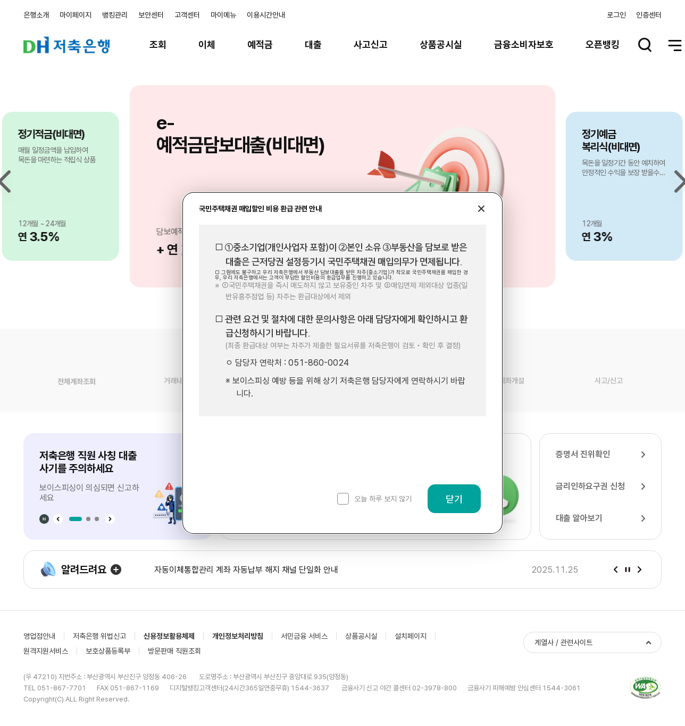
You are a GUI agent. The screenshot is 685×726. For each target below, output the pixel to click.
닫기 (454, 499)
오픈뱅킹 (603, 44)
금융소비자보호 (524, 44)
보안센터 (151, 15)
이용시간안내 (266, 15)
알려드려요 (73, 569)
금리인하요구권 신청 (590, 486)
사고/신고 (609, 389)
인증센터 (649, 15)
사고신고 (371, 44)
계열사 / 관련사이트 (563, 642)
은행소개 (36, 15)
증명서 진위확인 (583, 454)
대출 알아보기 (579, 518)
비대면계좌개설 (502, 389)
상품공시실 (441, 44)
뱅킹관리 (115, 15)
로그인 (616, 15)
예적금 (260, 44)
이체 (206, 44)
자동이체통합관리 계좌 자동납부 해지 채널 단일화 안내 (246, 570)
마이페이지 (75, 15)
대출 (313, 44)
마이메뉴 (223, 15)
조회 (157, 44)
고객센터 (187, 15)
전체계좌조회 (76, 389)
